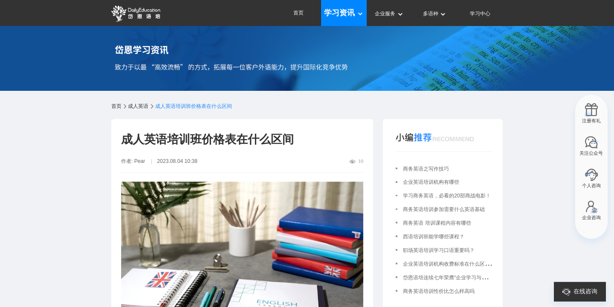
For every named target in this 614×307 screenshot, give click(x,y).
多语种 (434, 14)
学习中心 (480, 14)
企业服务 (389, 14)
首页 (298, 13)
